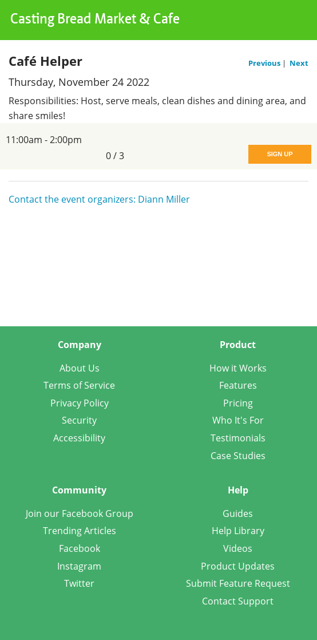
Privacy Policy (79, 403)
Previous (265, 63)
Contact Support (238, 601)
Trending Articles (79, 530)
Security (79, 420)
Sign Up (279, 154)
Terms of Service (79, 385)
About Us (80, 368)
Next (299, 63)
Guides (238, 513)
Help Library (238, 530)
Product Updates (238, 566)
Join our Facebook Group (79, 513)
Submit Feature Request (238, 583)
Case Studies (238, 455)
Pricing (238, 403)
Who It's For (238, 420)
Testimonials (238, 438)
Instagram (79, 566)
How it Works (238, 368)
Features (238, 385)
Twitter (79, 583)
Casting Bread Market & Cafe (95, 20)
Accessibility (79, 438)
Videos (237, 548)
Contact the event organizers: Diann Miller (99, 199)
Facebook (79, 548)
